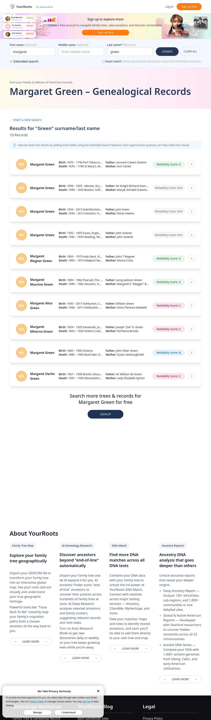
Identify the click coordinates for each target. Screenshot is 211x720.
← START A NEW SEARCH (26, 120)
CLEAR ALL (190, 51)
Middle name (73, 45)
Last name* (121, 45)
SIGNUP (105, 414)
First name (23, 45)
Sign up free (189, 6)
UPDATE (167, 51)
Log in (169, 6)
